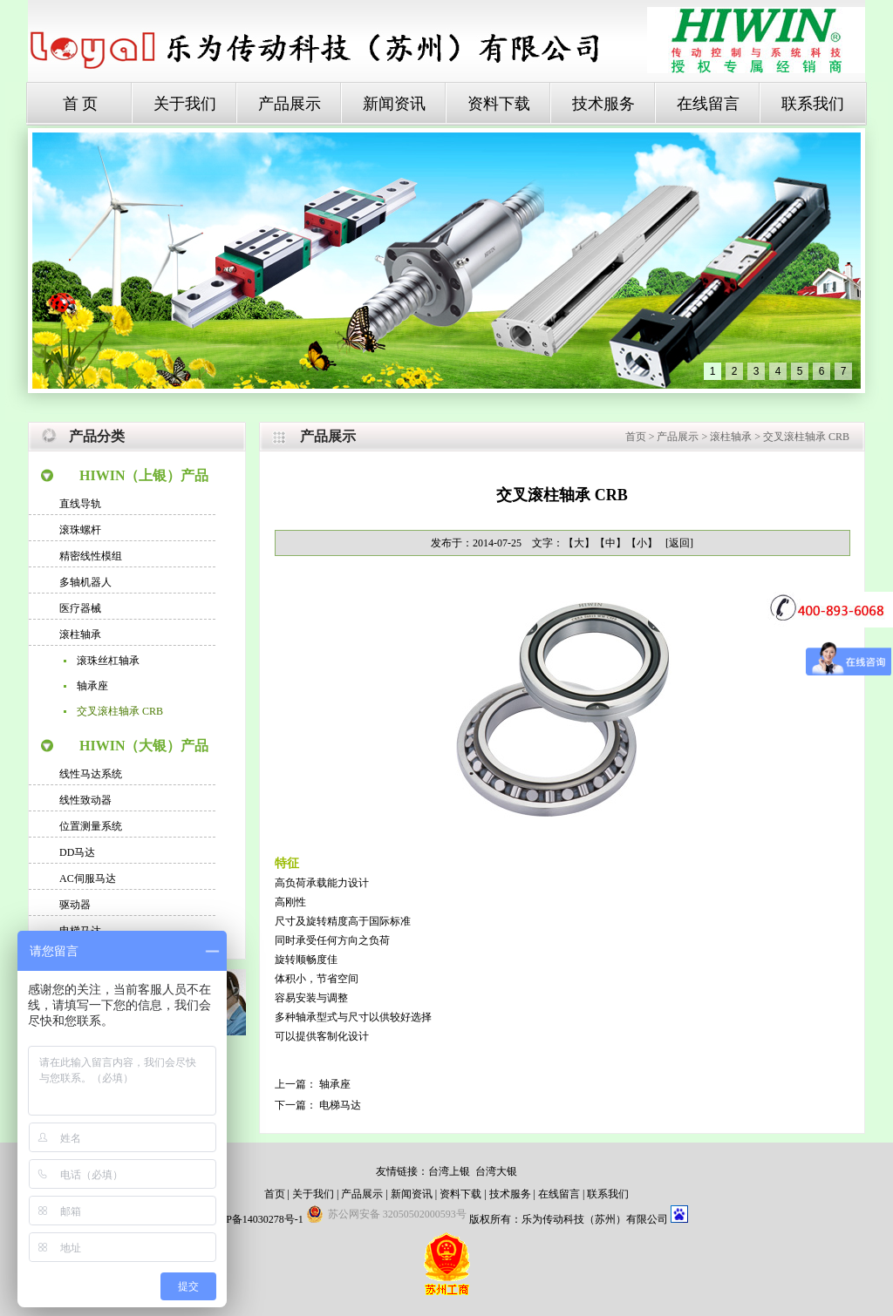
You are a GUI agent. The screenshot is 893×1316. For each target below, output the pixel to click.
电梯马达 (340, 1105)
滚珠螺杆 (80, 530)
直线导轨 (80, 504)
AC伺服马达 (87, 878)
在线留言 (708, 103)
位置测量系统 (90, 826)
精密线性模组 (90, 556)
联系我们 (812, 103)
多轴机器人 (85, 582)
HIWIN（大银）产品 (143, 745)
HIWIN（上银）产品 (143, 475)
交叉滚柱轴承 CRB (120, 711)
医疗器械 (80, 608)
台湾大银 (496, 1171)
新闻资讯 (394, 103)
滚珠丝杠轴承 (108, 661)
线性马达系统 (90, 774)
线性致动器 (85, 800)
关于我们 (184, 103)
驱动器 (75, 905)
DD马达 (77, 852)
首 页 (81, 103)
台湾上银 (449, 1171)
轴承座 (92, 686)
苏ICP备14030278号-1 (254, 1219)
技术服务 (603, 103)
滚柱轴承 (80, 634)
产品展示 (289, 103)
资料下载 (498, 103)
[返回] (679, 543)
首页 (635, 437)
